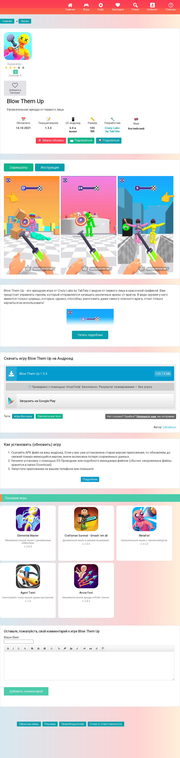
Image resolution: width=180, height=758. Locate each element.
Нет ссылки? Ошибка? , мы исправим (140, 416)
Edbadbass (169, 427)
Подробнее (90, 479)
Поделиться (108, 140)
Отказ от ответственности (106, 729)
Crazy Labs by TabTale (112, 129)
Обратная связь (29, 729)
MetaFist (144, 535)
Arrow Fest (86, 592)
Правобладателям (72, 729)
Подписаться (81, 140)
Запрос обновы (51, 140)
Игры (86, 8)
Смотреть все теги (49, 416)
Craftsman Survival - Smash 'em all (86, 535)
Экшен (25, 21)
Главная (70, 8)
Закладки (118, 8)
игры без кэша (23, 416)
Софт (101, 8)
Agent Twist (28, 592)
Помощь (171, 8)
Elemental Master (28, 535)
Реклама (50, 729)
